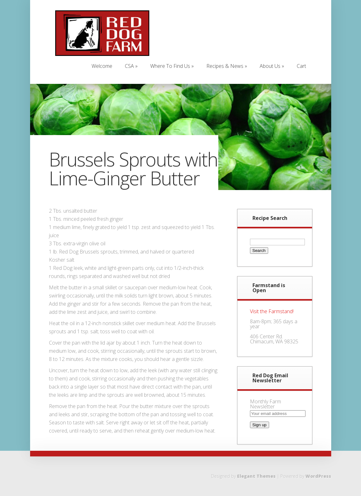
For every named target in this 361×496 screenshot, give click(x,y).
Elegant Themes (256, 476)
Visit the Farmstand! (272, 311)
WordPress (318, 476)
